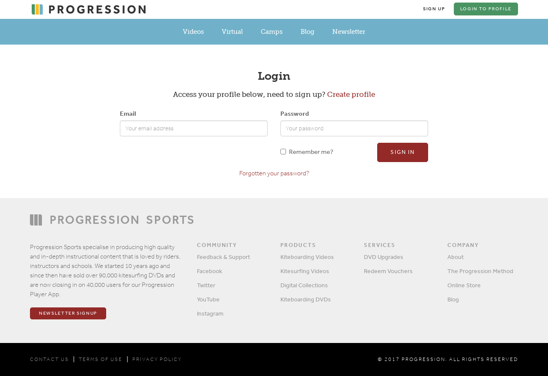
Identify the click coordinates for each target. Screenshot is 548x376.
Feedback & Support (223, 257)
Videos (193, 32)
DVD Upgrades (383, 257)
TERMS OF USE (100, 359)
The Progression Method (480, 271)
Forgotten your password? (274, 173)
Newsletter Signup (68, 313)
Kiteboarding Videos (307, 257)
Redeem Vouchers (388, 271)
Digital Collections (304, 285)
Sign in (402, 152)
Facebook (209, 271)
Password (294, 113)
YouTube (208, 299)
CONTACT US (49, 359)
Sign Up (434, 9)
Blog (307, 32)
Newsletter (348, 32)
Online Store (464, 285)
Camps (272, 32)
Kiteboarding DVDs (305, 299)
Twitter (206, 285)
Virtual (232, 32)
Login (486, 9)
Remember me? (307, 151)
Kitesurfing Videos (304, 271)
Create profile (351, 94)
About (455, 257)
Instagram (210, 313)
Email (128, 113)
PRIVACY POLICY (157, 359)
